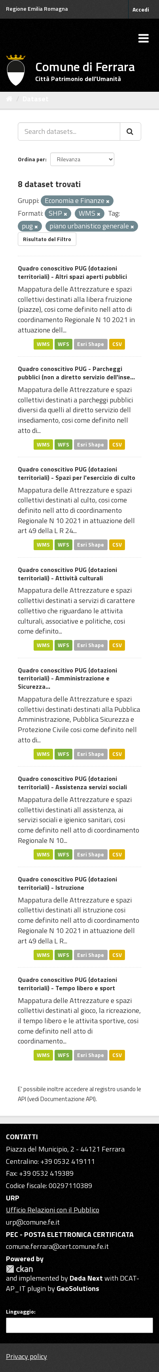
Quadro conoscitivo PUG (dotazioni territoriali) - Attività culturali (67, 574)
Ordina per (31, 159)
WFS (63, 344)
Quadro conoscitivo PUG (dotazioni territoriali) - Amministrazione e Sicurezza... (67, 678)
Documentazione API (67, 1098)
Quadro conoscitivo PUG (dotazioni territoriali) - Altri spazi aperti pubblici (72, 272)
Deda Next (86, 1278)
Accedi (140, 9)
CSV (117, 344)
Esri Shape (90, 344)
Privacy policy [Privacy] (26, 1356)
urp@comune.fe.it (33, 1222)
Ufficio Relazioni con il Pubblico (52, 1209)
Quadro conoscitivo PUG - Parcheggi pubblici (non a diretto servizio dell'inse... (76, 373)
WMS (43, 344)
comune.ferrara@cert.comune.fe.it (57, 1246)
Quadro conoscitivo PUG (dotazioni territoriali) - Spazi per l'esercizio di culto (76, 473)
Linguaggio (20, 1312)
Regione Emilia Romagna (37, 8)
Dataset (36, 98)
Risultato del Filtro (47, 239)
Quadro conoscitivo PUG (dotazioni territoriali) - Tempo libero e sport (67, 984)
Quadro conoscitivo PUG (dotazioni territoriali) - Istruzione (67, 883)
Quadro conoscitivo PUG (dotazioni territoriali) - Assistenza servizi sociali (72, 783)
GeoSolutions (78, 1288)
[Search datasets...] (69, 131)
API (22, 1098)
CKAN (19, 1269)
